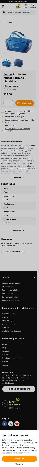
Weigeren (19, 464)
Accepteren (19, 458)
